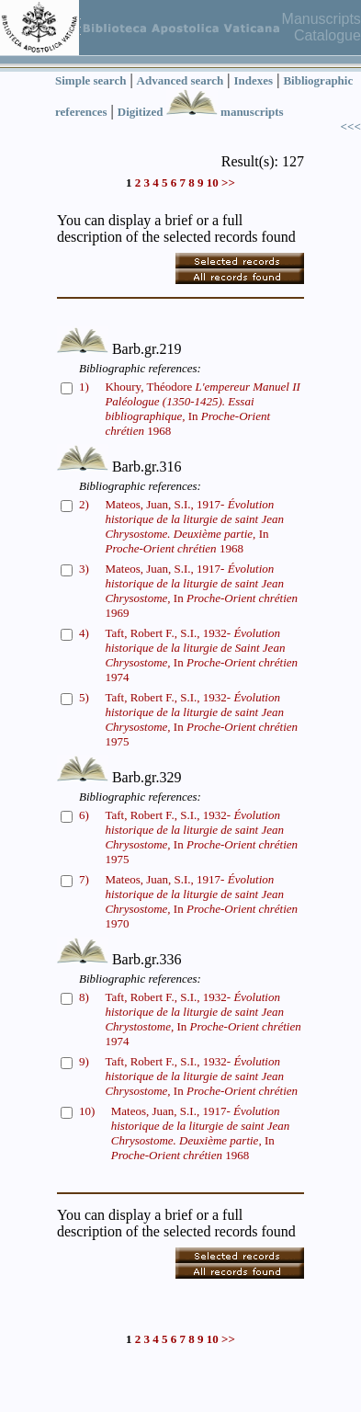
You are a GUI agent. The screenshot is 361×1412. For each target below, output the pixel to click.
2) (84, 504)
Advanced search (180, 80)
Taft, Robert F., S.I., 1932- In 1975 (201, 719)
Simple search (90, 80)
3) (84, 568)
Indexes (254, 80)
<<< (351, 126)
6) (84, 815)
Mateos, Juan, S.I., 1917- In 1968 (194, 526)
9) (84, 1061)
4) (84, 633)
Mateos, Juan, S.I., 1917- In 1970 (201, 901)
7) (84, 879)
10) (87, 1111)
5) (84, 697)
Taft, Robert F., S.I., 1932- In (201, 1076)
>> (228, 182)
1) (84, 386)
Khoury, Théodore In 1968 (202, 409)
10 (213, 182)
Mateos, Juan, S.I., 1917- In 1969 (201, 591)
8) (84, 997)
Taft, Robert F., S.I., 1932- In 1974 (201, 655)
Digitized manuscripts (201, 112)
